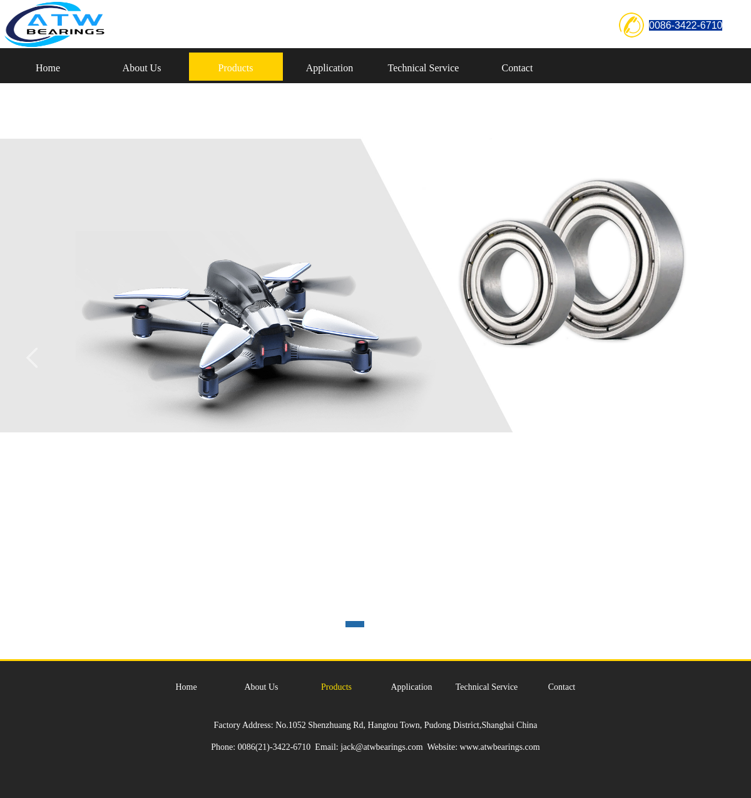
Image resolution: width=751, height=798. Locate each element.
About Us (142, 68)
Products (235, 68)
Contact (517, 68)
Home (48, 68)
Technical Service (423, 68)
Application (330, 68)
